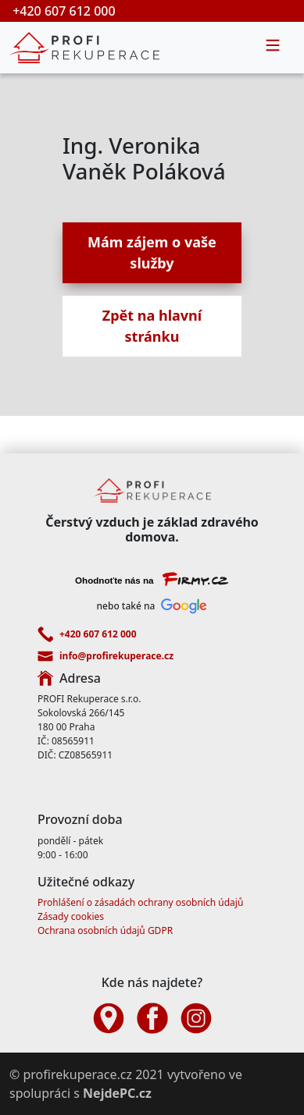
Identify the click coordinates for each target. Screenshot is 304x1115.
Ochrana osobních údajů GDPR (105, 930)
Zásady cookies (71, 916)
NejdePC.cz (117, 1093)
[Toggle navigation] (273, 47)
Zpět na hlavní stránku (152, 326)
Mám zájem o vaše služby (152, 252)
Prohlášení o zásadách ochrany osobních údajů (140, 902)
